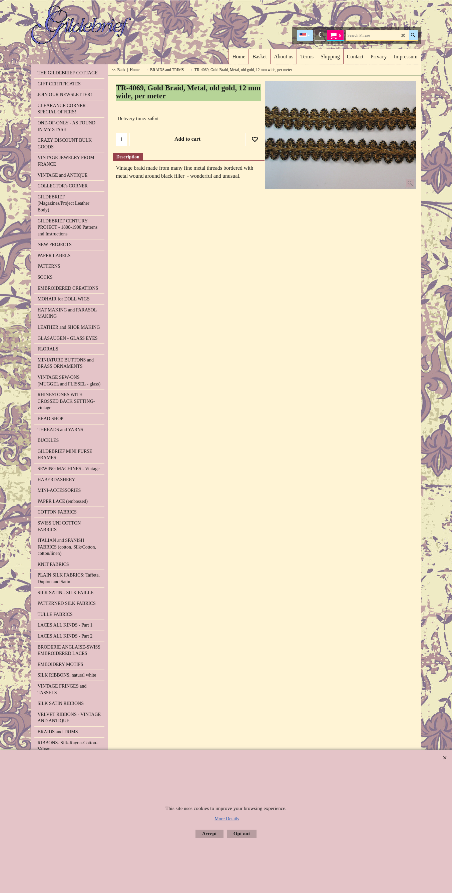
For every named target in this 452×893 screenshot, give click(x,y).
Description (127, 156)
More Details (226, 818)
